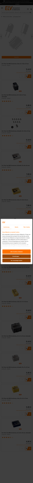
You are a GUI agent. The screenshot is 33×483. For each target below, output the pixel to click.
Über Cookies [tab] (26, 227)
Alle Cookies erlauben (16, 251)
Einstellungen (16, 256)
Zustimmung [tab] (6, 227)
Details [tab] (16, 227)
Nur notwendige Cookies (16, 260)
